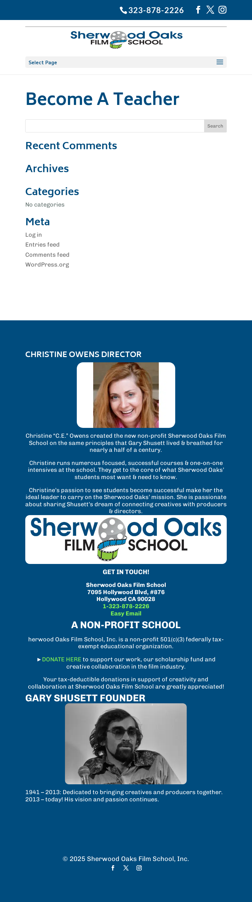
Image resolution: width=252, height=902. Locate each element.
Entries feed (42, 244)
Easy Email (126, 613)
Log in (33, 234)
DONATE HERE (61, 659)
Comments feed (47, 254)
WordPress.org (47, 264)
